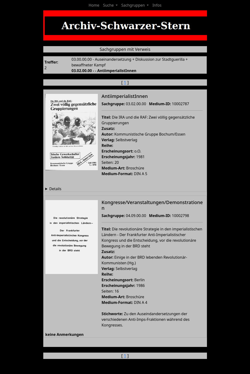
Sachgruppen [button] (133, 5)
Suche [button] (109, 5)
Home (94, 5)
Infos (156, 5)
